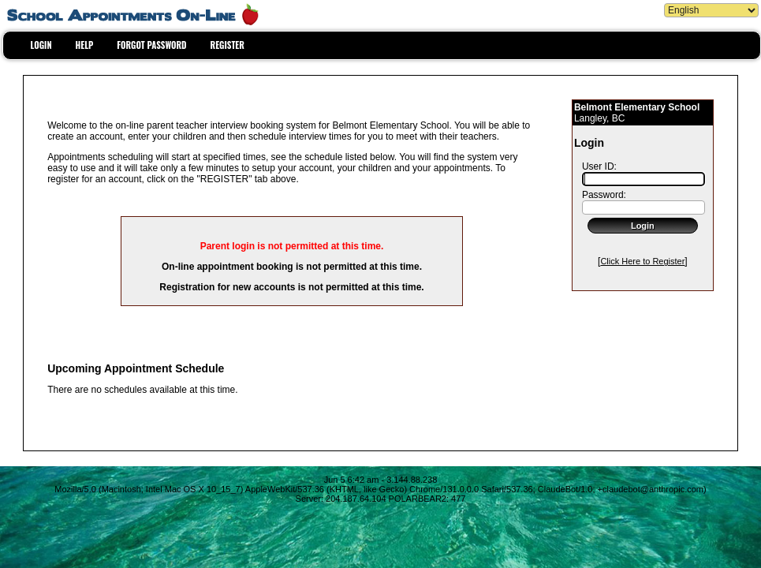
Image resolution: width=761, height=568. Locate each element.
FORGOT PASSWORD (151, 45)
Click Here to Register (642, 261)
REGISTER (227, 45)
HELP (85, 45)
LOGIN (41, 45)
